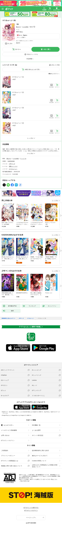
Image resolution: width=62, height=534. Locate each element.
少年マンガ (12, 164)
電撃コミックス (13, 166)
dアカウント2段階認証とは (9, 461)
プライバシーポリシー (8, 455)
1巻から (50, 73)
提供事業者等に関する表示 (40, 450)
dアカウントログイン (7, 440)
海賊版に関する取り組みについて (11, 466)
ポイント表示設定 (37, 435)
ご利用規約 (4, 450)
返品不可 (18, 42)
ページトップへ (31, 517)
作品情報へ (30, 59)
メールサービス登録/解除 (9, 430)
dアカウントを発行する (31, 507)
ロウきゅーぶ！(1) (18, 77)
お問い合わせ (5, 435)
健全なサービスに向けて (40, 455)
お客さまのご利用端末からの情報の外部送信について (44, 466)
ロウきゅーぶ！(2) (18, 92)
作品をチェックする (32, 54)
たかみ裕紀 (25, 27)
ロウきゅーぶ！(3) (18, 107)
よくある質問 (36, 430)
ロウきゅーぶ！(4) (18, 123)
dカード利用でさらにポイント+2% (24, 40)
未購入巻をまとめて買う (32, 69)
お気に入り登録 (55, 65)
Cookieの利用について (39, 461)
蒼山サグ (18, 27)
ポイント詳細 (20, 37)
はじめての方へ (7, 425)
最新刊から (57, 73)
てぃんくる (23, 158)
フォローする (34, 27)
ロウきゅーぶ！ (13, 169)
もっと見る (55, 200)
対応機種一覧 (36, 425)
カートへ (18, 49)
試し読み (10, 43)
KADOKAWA (11, 161)
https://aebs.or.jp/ (24, 481)
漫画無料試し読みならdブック (8, 318)
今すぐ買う (47, 49)
